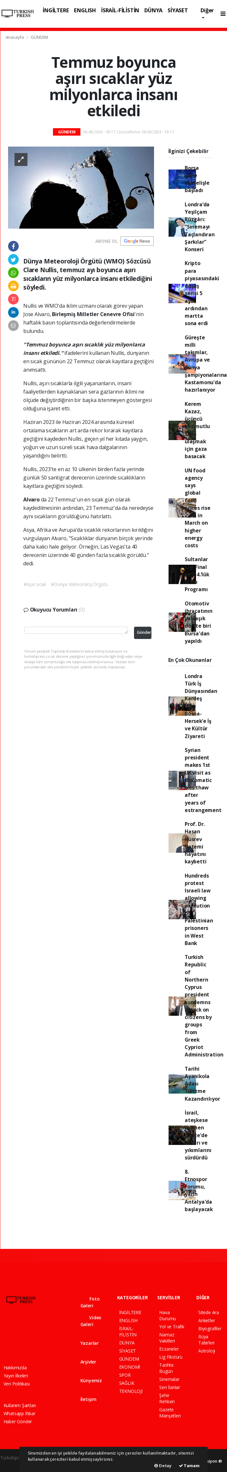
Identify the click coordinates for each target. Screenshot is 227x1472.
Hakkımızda (15, 1367)
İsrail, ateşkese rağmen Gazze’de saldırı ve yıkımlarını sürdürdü (198, 1135)
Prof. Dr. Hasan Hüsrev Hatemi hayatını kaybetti (195, 842)
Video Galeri (91, 1320)
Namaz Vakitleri (167, 1338)
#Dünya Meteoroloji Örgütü (79, 584)
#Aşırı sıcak (35, 584)
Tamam (189, 1465)
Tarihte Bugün (166, 1368)
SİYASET (178, 10)
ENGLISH (85, 10)
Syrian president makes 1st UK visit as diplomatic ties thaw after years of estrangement (203, 780)
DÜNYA (153, 10)
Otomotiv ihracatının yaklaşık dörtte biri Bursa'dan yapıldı (198, 622)
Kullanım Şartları (20, 1405)
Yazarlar (89, 1340)
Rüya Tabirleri (206, 1339)
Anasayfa (15, 37)
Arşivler (88, 1359)
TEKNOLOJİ (131, 1391)
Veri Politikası (17, 1384)
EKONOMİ (129, 1367)
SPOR (125, 1375)
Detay (162, 1465)
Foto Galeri (90, 1302)
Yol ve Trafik (171, 1326)
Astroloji (206, 1351)
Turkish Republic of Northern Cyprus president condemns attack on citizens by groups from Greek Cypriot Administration (204, 1005)
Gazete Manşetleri (170, 1412)
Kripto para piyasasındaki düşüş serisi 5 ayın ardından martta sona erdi (202, 293)
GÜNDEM (39, 37)
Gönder (144, 632)
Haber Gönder (18, 1421)
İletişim (88, 1396)
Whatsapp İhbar (20, 1413)
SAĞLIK (126, 1383)
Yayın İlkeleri (16, 1376)
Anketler (206, 1320)
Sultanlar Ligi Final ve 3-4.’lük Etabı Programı (197, 574)
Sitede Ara (208, 1312)
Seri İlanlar (169, 1387)
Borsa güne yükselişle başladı (197, 179)
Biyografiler (210, 1328)
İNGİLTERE (56, 10)
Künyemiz (91, 1378)
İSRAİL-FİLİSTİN (120, 10)
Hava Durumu (167, 1315)
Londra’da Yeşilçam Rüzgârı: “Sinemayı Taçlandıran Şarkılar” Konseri (200, 227)
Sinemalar (169, 1379)
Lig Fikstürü (170, 1357)
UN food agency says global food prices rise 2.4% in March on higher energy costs (198, 508)
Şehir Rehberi (167, 1398)
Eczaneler (169, 1349)
